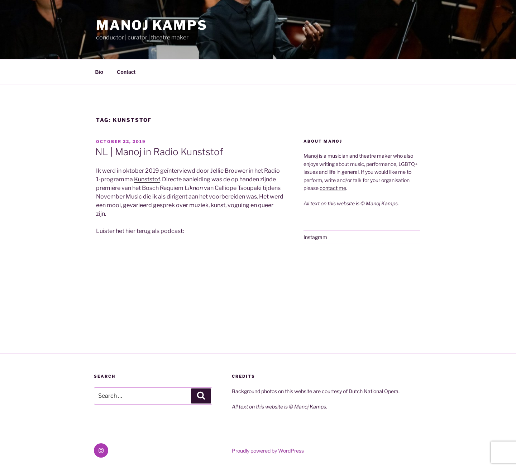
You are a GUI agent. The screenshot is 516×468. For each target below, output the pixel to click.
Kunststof (147, 179)
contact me (333, 188)
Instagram (315, 237)
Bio (99, 72)
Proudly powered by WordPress (268, 451)
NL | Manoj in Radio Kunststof (159, 151)
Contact (126, 72)
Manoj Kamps (151, 25)
